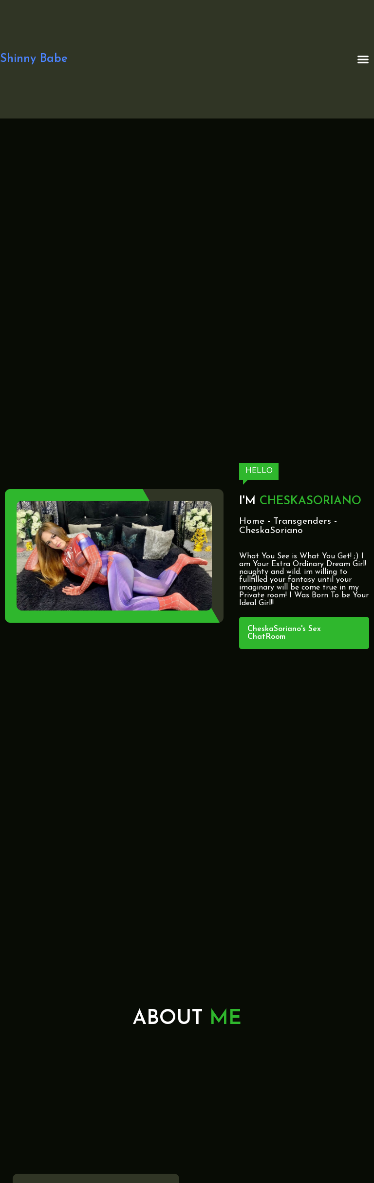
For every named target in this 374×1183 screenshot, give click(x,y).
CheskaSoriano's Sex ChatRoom (284, 633)
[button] (363, 59)
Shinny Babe (34, 59)
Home (251, 521)
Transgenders (302, 521)
